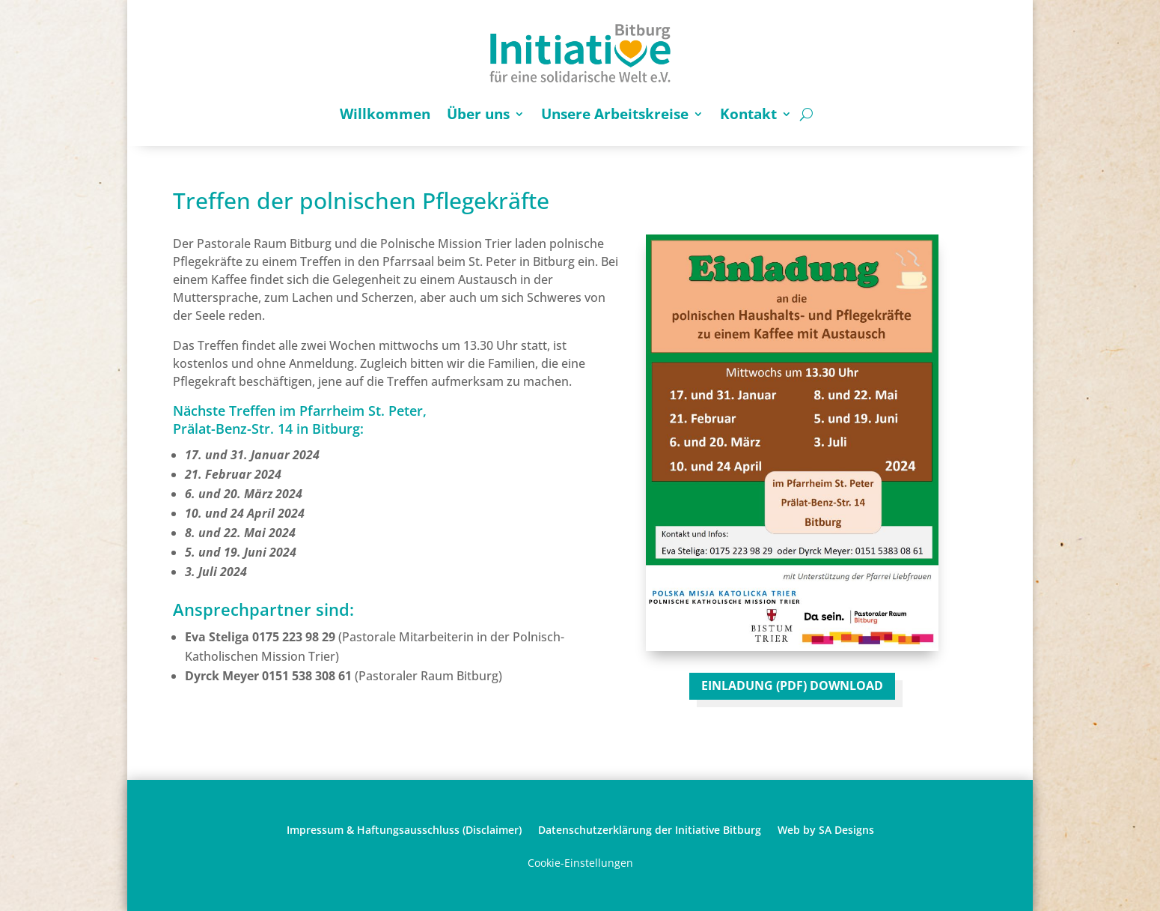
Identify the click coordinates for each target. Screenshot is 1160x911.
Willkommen (385, 114)
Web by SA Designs (826, 829)
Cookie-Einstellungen (580, 863)
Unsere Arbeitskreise (615, 114)
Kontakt (748, 114)
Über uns (478, 114)
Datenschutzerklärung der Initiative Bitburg (649, 829)
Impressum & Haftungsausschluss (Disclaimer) (404, 829)
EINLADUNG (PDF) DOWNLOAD (792, 685)
